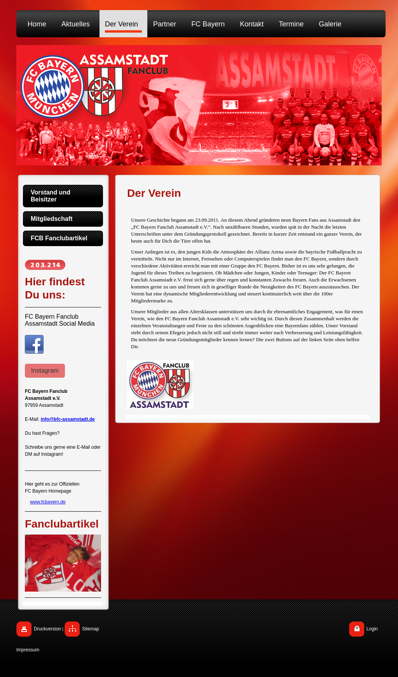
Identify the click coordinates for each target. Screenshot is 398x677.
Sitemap (90, 629)
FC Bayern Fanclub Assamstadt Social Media (60, 320)
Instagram (45, 370)
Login (372, 629)
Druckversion (47, 629)
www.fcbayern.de (47, 502)
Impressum (27, 650)
